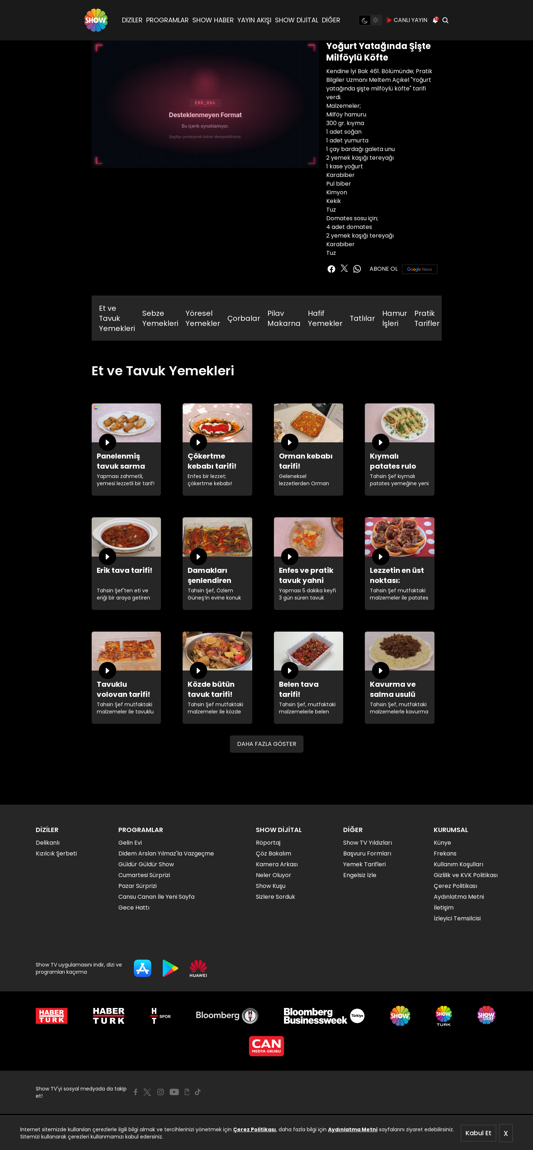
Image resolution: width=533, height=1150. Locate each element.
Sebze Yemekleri (160, 318)
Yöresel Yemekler (202, 318)
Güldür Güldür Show (146, 864)
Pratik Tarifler (427, 318)
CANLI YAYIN (406, 20)
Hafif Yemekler (325, 318)
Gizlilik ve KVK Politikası (466, 875)
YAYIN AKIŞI (254, 20)
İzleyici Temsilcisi (457, 918)
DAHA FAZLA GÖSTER (266, 744)
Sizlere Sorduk (275, 897)
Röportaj (268, 843)
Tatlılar (362, 318)
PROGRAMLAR (167, 20)
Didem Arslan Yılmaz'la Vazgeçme (166, 853)
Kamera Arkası (277, 864)
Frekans (445, 853)
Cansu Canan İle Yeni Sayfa (156, 897)
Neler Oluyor (273, 875)
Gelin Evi (130, 843)
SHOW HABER (213, 20)
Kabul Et (479, 1132)
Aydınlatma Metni (352, 1129)
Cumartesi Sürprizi (144, 875)
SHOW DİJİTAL (296, 20)
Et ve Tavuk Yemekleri (117, 318)
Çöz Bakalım (273, 853)
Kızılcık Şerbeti (56, 853)
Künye (442, 843)
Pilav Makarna (284, 318)
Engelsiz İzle (359, 875)
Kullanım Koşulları (458, 864)
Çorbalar (243, 318)
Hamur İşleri (394, 318)
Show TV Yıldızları (367, 843)
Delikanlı (48, 843)
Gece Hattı (133, 907)
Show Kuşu (270, 886)
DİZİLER (132, 20)
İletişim (444, 907)
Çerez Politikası (254, 1129)
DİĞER (331, 20)
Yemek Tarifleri (364, 864)
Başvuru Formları (367, 853)
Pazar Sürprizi (137, 886)
